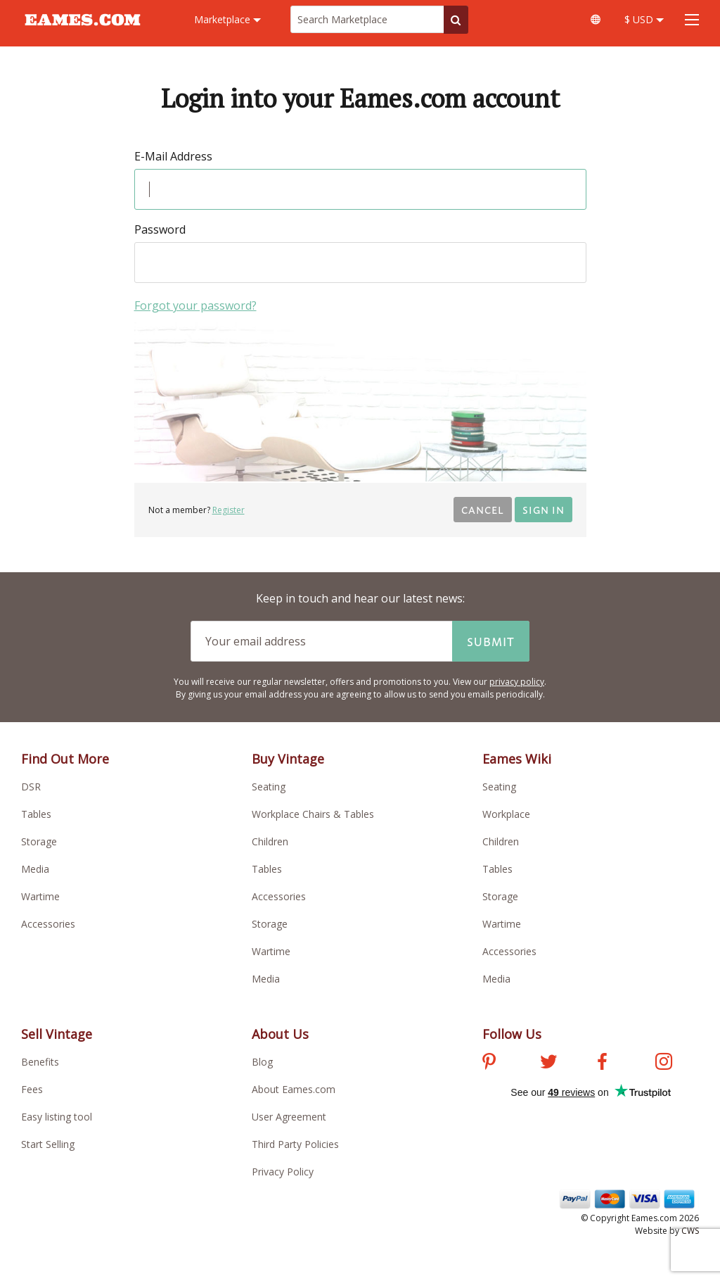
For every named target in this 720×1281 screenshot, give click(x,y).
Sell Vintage (56, 1034)
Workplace (506, 814)
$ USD (644, 19)
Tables (36, 814)
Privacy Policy (283, 1171)
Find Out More (65, 758)
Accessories (48, 923)
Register (228, 510)
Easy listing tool (56, 1116)
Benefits (40, 1061)
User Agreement (289, 1116)
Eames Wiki (516, 758)
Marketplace (227, 19)
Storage (39, 841)
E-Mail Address (173, 156)
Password (160, 229)
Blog (262, 1061)
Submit (491, 641)
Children (270, 841)
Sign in (543, 509)
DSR (31, 786)
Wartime (40, 896)
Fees (32, 1089)
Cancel (482, 509)
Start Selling (48, 1144)
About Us (280, 1034)
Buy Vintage (288, 758)
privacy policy (516, 682)
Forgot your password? (195, 305)
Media (35, 869)
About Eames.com (293, 1089)
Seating (268, 786)
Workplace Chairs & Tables (313, 814)
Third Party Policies (295, 1144)
